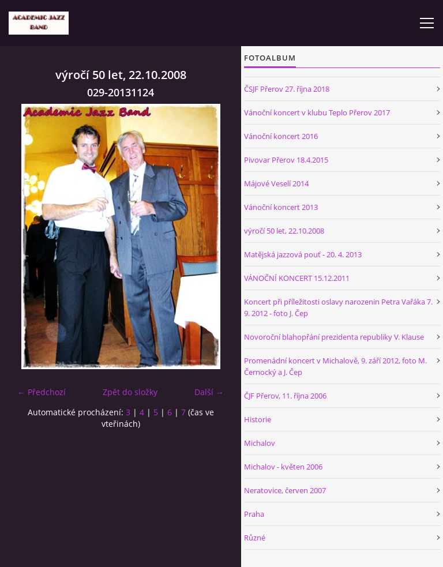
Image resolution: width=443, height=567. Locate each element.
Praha (254, 514)
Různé (254, 537)
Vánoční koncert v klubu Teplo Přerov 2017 (317, 112)
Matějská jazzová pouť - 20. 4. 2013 (303, 254)
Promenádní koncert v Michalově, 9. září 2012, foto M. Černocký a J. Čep (335, 366)
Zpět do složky (130, 391)
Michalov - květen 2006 (283, 466)
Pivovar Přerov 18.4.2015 (286, 160)
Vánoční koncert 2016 (281, 136)
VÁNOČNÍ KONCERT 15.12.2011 (297, 278)
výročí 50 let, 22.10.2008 (284, 231)
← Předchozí (41, 391)
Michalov (259, 443)
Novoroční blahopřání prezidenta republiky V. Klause (334, 337)
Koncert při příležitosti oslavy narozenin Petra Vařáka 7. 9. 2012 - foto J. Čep (338, 307)
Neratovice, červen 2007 (285, 490)
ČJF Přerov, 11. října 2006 (285, 395)
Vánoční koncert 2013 (281, 207)
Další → (209, 391)
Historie (257, 419)
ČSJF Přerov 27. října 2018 (286, 89)
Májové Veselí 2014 (276, 183)
